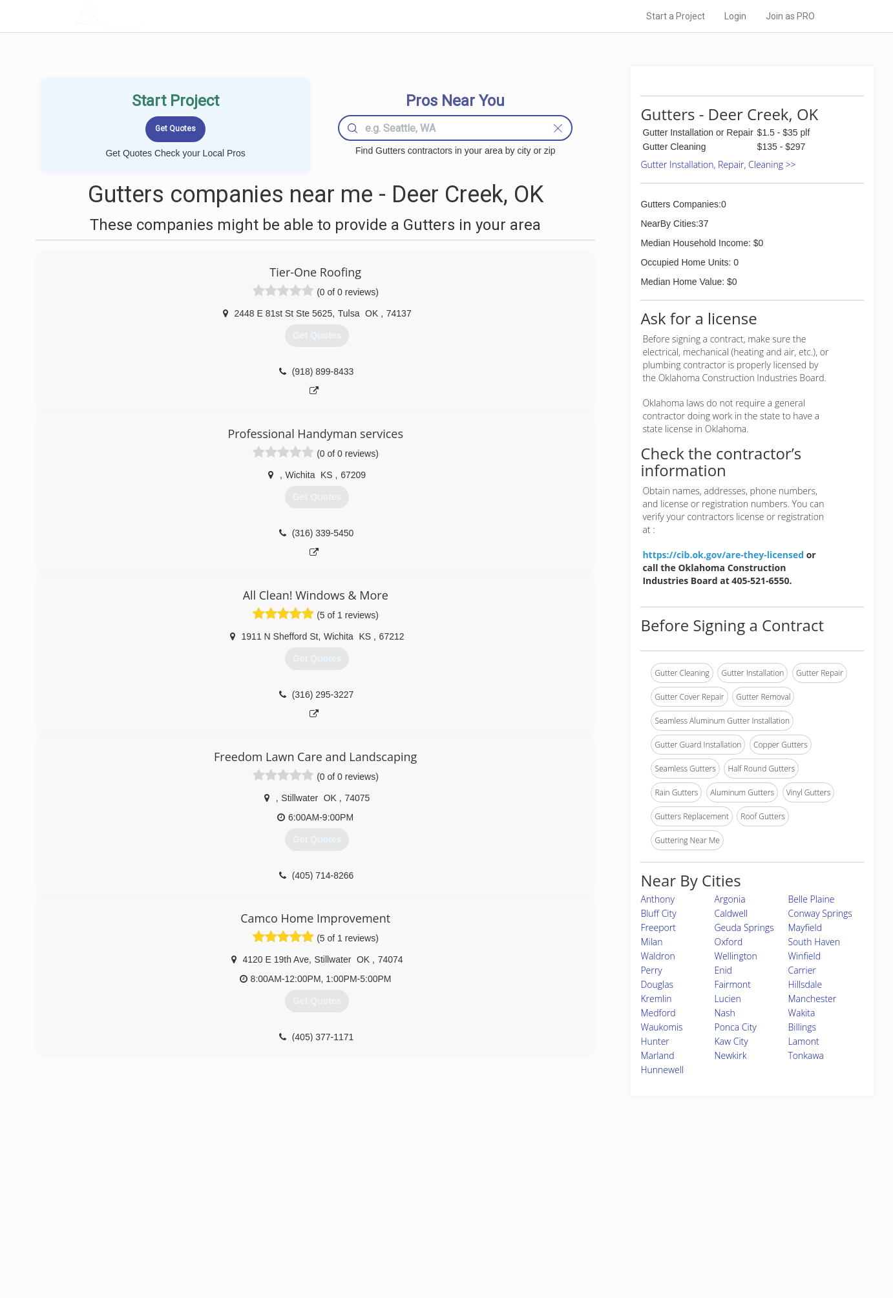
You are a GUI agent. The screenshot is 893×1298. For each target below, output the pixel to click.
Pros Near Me (224, 1203)
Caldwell (731, 913)
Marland (657, 1055)
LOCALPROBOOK (150, 16)
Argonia (729, 899)
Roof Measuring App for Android (436, 1246)
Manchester (812, 998)
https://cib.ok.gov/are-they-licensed (723, 555)
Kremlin (655, 998)
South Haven (814, 942)
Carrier (801, 970)
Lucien (727, 998)
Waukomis (661, 1027)
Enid (723, 970)
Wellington (735, 956)
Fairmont (732, 984)
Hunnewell (662, 1069)
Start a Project (675, 16)
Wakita (801, 1013)
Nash (724, 1013)
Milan (651, 942)
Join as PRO (790, 16)
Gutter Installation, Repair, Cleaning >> (717, 164)
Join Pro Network (410, 1188)
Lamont (803, 1041)
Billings (802, 1027)
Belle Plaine (811, 899)
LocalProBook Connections (644, 1232)
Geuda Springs (743, 927)
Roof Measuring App (416, 1217)
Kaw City (731, 1041)
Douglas (656, 984)
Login (735, 16)
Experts (393, 1203)
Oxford (728, 942)
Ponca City (735, 1027)
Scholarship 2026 (627, 1188)
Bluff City (658, 913)
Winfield (804, 956)
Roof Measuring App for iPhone (435, 1232)
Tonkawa (806, 1055)
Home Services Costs (239, 1188)
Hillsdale (805, 984)
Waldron (657, 956)
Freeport (658, 927)
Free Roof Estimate (234, 1232)
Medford (657, 1013)
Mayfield (805, 927)
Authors (610, 1217)
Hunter (654, 1041)
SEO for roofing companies (643, 1246)
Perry (651, 970)
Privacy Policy (620, 1203)
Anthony (657, 899)
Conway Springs (820, 913)
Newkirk (730, 1055)
